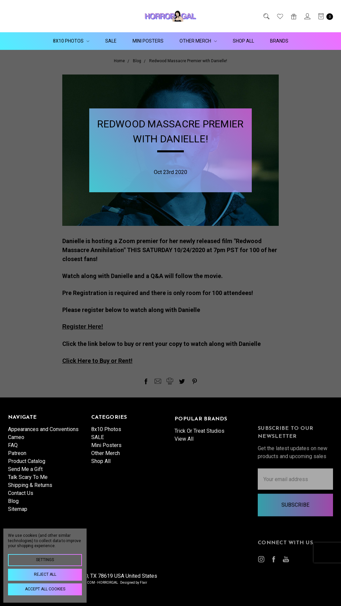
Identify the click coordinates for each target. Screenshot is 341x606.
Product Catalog (26, 465)
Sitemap (17, 513)
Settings (45, 559)
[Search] (266, 16)
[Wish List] (279, 16)
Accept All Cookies (45, 589)
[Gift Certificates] (293, 16)
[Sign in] (307, 16)
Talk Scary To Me (28, 481)
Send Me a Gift (25, 473)
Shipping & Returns (30, 489)
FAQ (13, 449)
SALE (111, 41)
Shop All (243, 41)
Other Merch (198, 41)
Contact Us (20, 497)
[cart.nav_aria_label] (323, 16)
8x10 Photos (71, 41)
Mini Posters (148, 41)
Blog (13, 505)
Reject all (45, 574)
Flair (143, 582)
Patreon (17, 457)
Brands (279, 41)
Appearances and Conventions (43, 433)
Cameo (16, 441)
